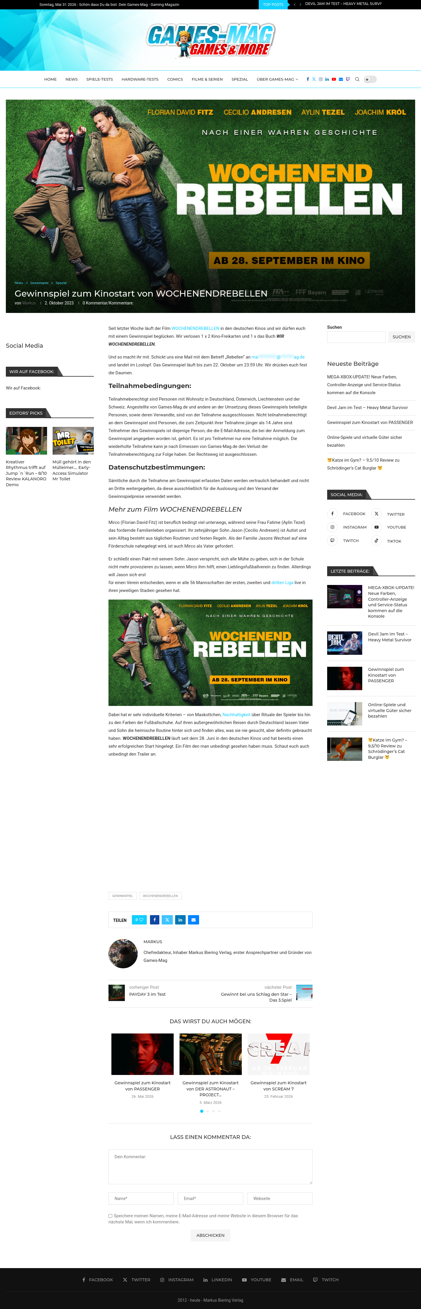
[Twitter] (314, 79)
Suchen (334, 327)
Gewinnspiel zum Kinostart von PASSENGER (370, 422)
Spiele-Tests (100, 79)
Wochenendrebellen (160, 896)
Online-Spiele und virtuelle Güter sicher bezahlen (389, 710)
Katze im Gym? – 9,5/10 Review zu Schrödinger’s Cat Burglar (387, 748)
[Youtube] (334, 79)
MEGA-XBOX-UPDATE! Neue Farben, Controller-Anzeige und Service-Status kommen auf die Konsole (364, 384)
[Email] (341, 79)
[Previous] (294, 4)
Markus (29, 303)
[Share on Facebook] (154, 919)
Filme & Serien (207, 79)
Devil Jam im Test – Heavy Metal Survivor (347, 5)
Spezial (240, 79)
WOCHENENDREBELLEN (195, 328)
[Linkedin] (327, 79)
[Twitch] (348, 79)
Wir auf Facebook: (23, 388)
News (71, 79)
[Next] (300, 4)
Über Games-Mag (275, 79)
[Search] (357, 79)
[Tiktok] (392, 540)
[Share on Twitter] (167, 919)
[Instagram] (320, 79)
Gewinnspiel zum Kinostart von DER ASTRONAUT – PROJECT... (210, 1088)
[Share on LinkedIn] (180, 919)
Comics (175, 79)
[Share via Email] (193, 919)
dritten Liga (282, 582)
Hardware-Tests (140, 79)
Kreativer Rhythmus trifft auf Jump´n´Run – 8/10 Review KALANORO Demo (26, 473)
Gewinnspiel (122, 896)
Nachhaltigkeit (236, 714)
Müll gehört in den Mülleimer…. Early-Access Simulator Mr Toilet (72, 470)
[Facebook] (308, 79)
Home (50, 79)
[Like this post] (141, 919)
